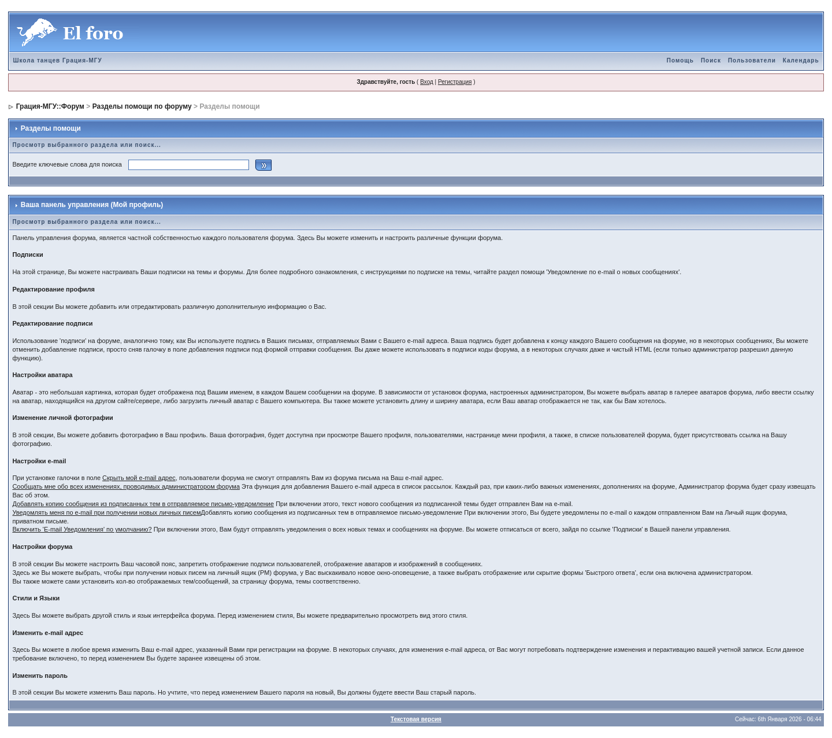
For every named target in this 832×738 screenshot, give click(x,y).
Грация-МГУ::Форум (50, 106)
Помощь (680, 60)
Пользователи (752, 60)
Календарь (801, 60)
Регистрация (454, 82)
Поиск (711, 60)
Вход (426, 82)
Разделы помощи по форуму (142, 106)
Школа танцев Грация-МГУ (57, 60)
